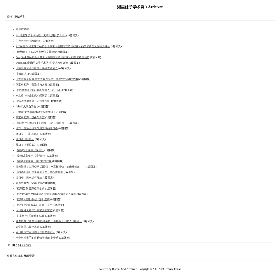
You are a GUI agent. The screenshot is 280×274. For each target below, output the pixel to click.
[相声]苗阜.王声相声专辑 (30, 188)
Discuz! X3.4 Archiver (124, 269)
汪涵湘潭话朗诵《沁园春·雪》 (33, 101)
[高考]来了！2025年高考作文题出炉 (36, 51)
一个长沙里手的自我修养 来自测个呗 (37, 237)
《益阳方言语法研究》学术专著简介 (37, 68)
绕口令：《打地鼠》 (27, 133)
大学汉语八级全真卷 (27, 226)
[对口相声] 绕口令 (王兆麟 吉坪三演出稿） (41, 122)
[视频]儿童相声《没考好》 (31, 155)
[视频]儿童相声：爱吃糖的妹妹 (34, 161)
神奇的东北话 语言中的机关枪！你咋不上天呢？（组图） (49, 221)
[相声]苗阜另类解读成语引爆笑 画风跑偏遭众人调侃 (46, 193)
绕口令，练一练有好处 (29, 177)
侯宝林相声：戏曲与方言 (30, 117)
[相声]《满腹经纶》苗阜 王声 (33, 199)
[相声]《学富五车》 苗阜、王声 (34, 204)
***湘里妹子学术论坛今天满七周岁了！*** (41, 35)
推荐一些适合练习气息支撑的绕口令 (37, 128)
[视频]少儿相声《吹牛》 (30, 150)
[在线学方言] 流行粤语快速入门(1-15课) (38, 90)
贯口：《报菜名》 (26, 144)
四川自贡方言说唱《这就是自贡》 (35, 232)
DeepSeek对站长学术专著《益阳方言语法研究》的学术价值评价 (52, 57)
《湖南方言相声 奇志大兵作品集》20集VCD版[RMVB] (47, 79)
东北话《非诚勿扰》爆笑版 (31, 95)
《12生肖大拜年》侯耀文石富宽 (34, 210)
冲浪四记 (21, 73)
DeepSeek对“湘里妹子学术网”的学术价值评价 (42, 62)
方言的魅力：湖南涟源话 (30, 183)
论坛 (9, 16)
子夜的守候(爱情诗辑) (28, 40)
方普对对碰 (22, 29)
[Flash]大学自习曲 (26, 106)
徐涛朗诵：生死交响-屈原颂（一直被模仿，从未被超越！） (50, 166)
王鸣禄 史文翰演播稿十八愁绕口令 (36, 111)
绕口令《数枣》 (25, 139)
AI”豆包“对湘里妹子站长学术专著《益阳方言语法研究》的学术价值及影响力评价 (63, 46)
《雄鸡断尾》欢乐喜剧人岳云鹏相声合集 (39, 172)
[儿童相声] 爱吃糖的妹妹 (30, 215)
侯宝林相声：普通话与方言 (31, 84)
